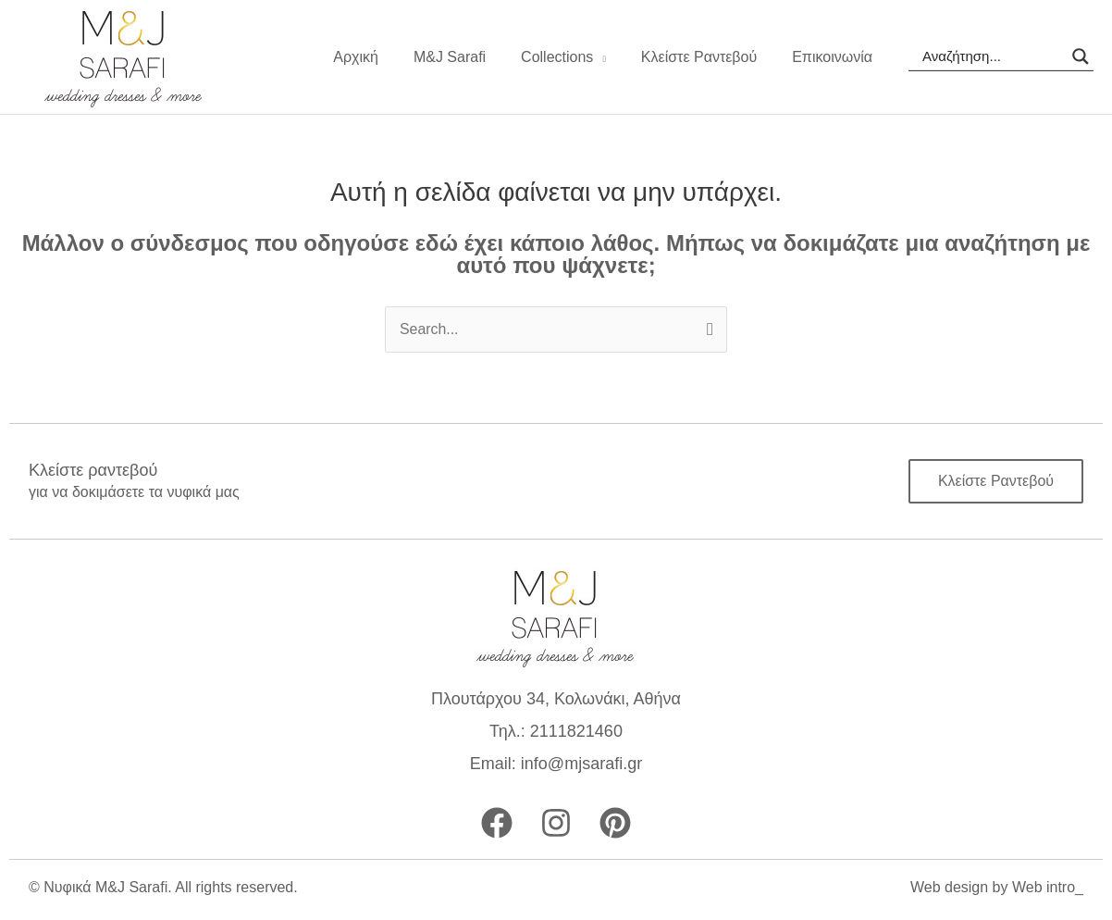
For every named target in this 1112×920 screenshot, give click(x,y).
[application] (613, 57)
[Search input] (992, 56)
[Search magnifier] (1080, 56)
